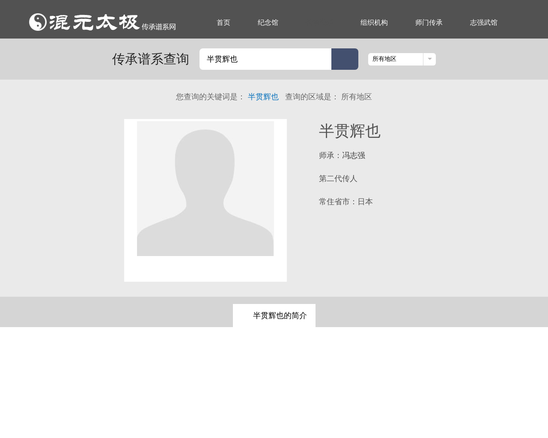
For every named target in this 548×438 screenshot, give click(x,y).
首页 (223, 22)
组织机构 (374, 22)
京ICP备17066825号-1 (379, 409)
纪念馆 (268, 22)
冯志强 (353, 155)
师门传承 (429, 22)
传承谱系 (319, 22)
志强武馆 (483, 22)
